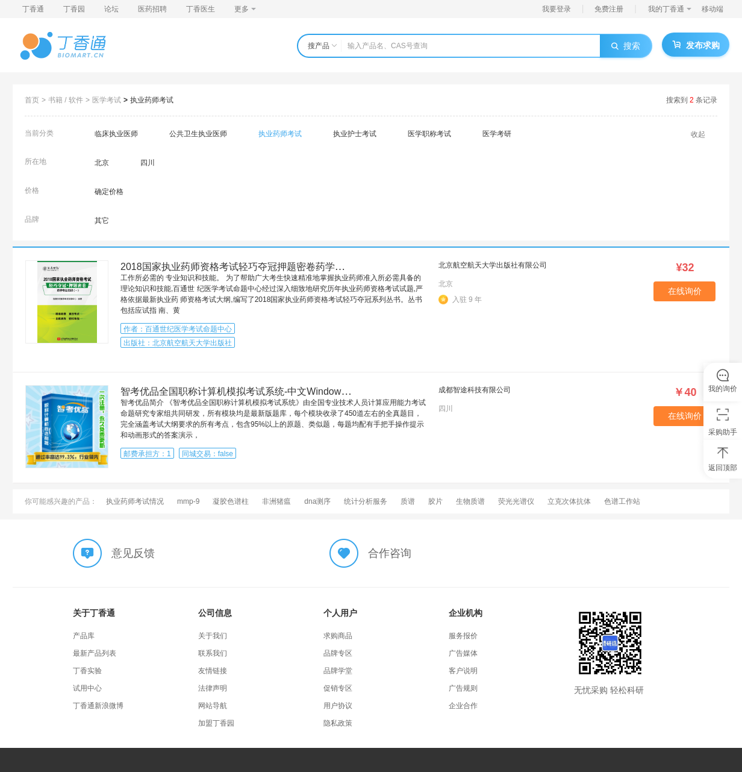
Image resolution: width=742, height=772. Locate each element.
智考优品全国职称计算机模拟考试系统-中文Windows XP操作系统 (260, 391)
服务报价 (463, 636)
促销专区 (337, 688)
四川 (147, 162)
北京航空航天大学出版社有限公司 (492, 265)
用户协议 (337, 705)
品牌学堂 (337, 671)
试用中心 (87, 688)
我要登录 (556, 9)
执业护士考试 (354, 134)
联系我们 (212, 653)
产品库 (84, 636)
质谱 (408, 501)
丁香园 (74, 9)
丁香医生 (200, 9)
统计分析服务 (365, 501)
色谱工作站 (622, 501)
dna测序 (317, 501)
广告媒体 (463, 653)
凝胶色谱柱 (231, 501)
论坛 (111, 9)
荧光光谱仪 (516, 501)
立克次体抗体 (569, 501)
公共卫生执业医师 (198, 134)
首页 (32, 100)
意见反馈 (133, 553)
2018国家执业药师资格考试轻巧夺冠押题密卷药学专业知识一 (251, 267)
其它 (102, 220)
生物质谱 (470, 501)
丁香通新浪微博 (98, 705)
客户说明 (463, 671)
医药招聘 (152, 9)
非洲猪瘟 (276, 501)
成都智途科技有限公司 (474, 390)
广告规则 (463, 688)
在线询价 (685, 291)
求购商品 (337, 636)
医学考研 (496, 134)
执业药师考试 (151, 100)
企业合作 (463, 705)
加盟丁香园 (216, 723)
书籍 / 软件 (65, 100)
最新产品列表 (94, 653)
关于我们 (212, 636)
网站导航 (212, 705)
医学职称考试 (429, 134)
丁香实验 (87, 671)
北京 (102, 162)
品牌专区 (337, 653)
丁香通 (33, 9)
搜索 (625, 46)
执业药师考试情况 (135, 501)
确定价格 (109, 191)
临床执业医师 (116, 134)
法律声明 (212, 688)
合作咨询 (389, 553)
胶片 (435, 501)
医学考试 (106, 100)
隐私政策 (337, 723)
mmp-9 (188, 501)
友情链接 (212, 671)
